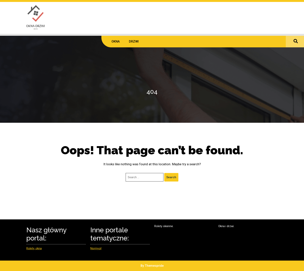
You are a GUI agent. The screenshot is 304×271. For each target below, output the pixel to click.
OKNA (115, 41)
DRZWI (134, 41)
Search (171, 177)
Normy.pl (95, 248)
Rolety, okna (34, 248)
